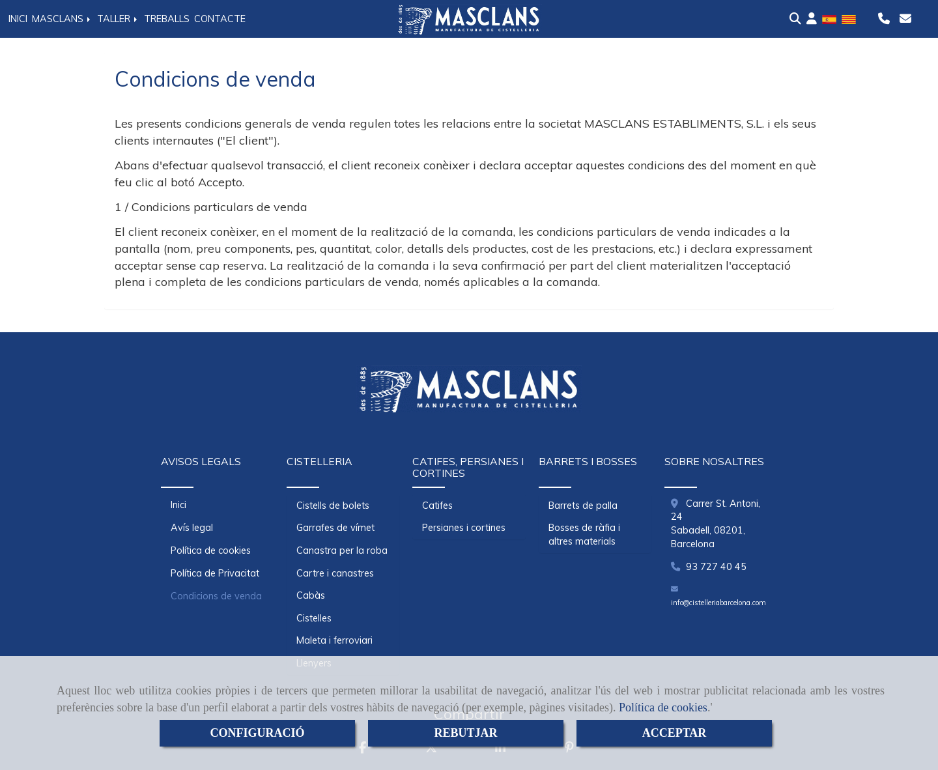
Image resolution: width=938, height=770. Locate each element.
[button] (811, 19)
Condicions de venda (216, 596)
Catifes (437, 505)
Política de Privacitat (215, 573)
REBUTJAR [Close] (465, 732)
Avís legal (192, 528)
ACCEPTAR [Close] (674, 732)
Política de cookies (663, 707)
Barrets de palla (583, 505)
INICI (17, 19)
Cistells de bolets (332, 505)
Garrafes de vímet (335, 528)
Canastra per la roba (342, 550)
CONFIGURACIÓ (257, 732)
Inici (178, 505)
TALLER (118, 19)
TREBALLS (167, 19)
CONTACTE (220, 19)
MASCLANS (62, 19)
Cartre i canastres (335, 573)
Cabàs (310, 595)
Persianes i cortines (463, 528)
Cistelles (314, 618)
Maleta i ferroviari (334, 640)
